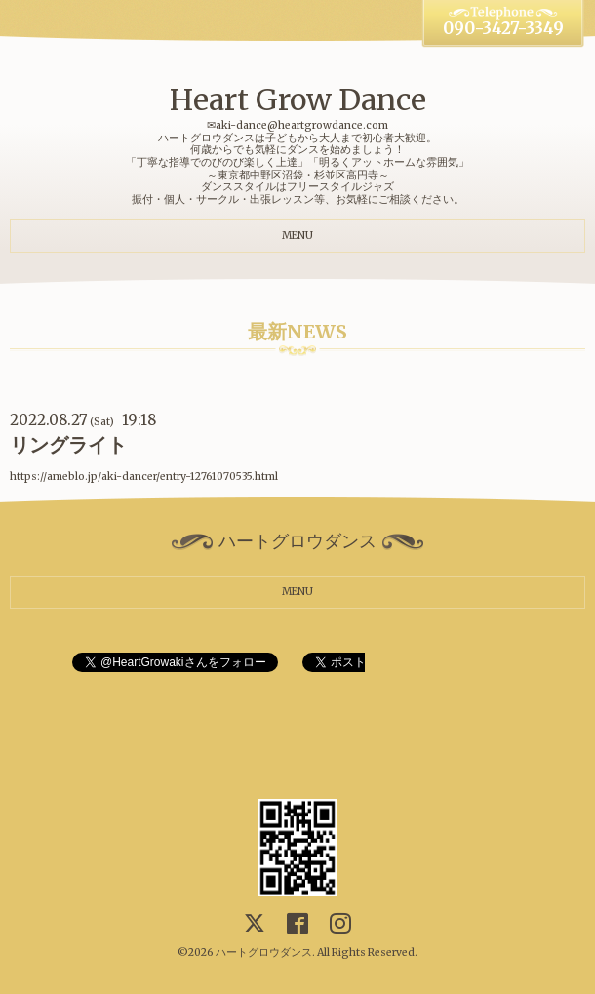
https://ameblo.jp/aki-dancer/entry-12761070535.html (144, 476)
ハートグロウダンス (264, 952)
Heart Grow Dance (298, 99)
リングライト (68, 445)
